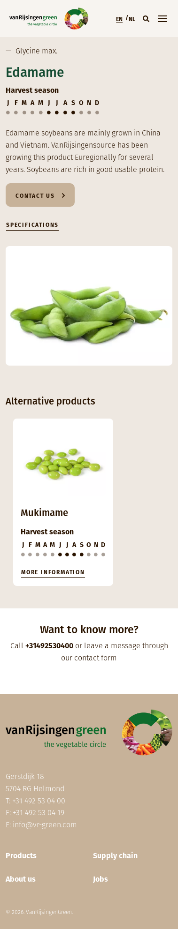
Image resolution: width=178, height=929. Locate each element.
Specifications (32, 225)
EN (119, 19)
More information (53, 572)
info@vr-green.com (45, 824)
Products (21, 855)
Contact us (35, 196)
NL (132, 19)
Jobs (100, 879)
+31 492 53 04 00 (38, 800)
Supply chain (115, 855)
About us (21, 879)
